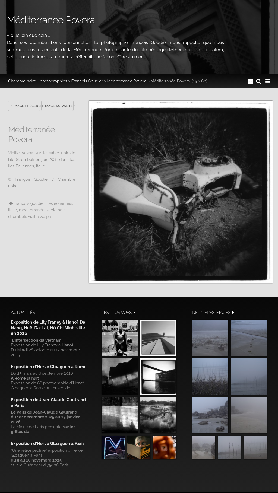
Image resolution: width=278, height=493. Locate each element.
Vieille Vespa (39, 216)
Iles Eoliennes (59, 203)
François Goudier (87, 81)
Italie (12, 210)
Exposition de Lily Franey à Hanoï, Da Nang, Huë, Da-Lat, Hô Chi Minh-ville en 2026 (48, 328)
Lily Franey (47, 345)
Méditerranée (32, 210)
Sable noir (55, 210)
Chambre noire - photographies (37, 81)
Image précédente (25, 106)
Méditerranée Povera (127, 81)
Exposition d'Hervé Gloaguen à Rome (49, 366)
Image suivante (59, 106)
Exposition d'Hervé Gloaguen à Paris (48, 443)
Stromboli (17, 216)
